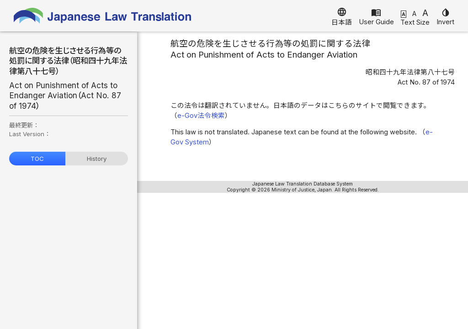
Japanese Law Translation (103, 16)
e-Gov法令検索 (201, 115)
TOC (37, 158)
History (96, 158)
